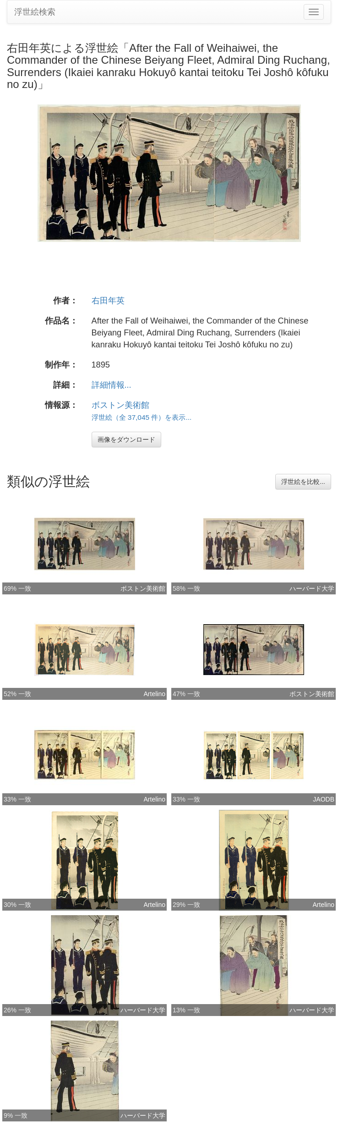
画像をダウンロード (126, 439)
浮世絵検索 (34, 11)
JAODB (323, 799)
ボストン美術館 (120, 405)
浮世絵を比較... (303, 481)
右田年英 (108, 300)
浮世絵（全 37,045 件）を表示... (142, 417)
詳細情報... (111, 385)
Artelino (154, 694)
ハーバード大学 (311, 588)
